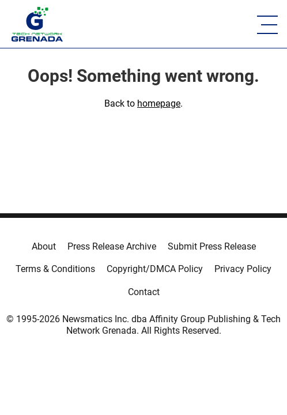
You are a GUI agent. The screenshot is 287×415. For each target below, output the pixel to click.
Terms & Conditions (55, 268)
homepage (158, 103)
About (44, 246)
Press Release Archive (111, 246)
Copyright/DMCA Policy (155, 268)
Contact (144, 291)
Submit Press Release (212, 246)
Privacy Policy (242, 268)
